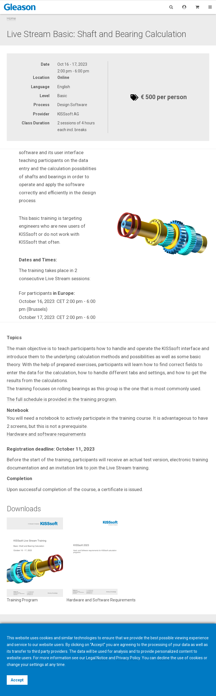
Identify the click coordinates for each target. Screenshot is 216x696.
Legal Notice (97, 658)
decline (163, 658)
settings (37, 664)
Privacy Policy (128, 658)
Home (11, 18)
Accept (17, 680)
